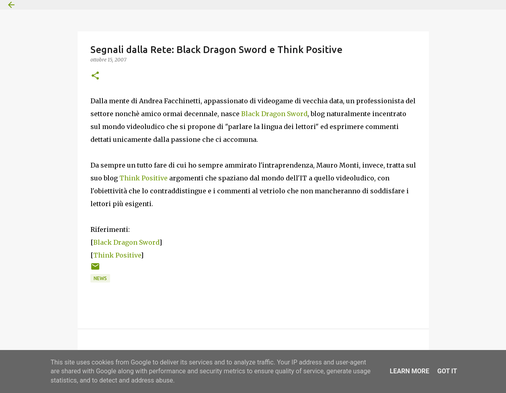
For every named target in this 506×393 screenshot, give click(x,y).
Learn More (409, 371)
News (100, 278)
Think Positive (143, 178)
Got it (447, 371)
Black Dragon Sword (274, 114)
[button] (95, 76)
